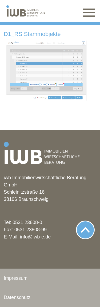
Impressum (15, 278)
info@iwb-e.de (35, 237)
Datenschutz (17, 297)
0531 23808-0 (27, 222)
